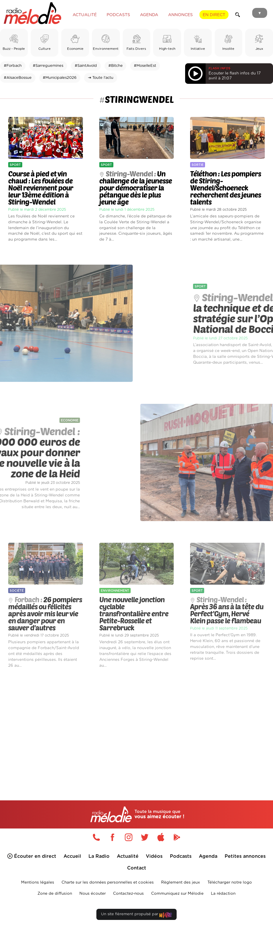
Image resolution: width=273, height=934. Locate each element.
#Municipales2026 (59, 78)
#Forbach (13, 66)
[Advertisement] (136, 725)
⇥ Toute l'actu (100, 78)
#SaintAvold (86, 66)
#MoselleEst (145, 66)
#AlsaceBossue (18, 78)
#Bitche (115, 66)
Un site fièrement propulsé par (136, 915)
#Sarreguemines (48, 66)
